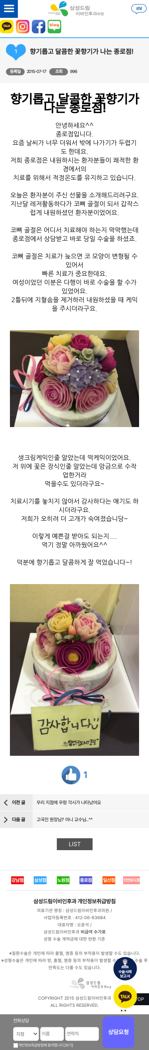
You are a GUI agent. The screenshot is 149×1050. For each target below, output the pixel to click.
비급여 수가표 (93, 932)
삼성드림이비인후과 (54, 901)
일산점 (109, 880)
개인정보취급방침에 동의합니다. (41, 1045)
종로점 (86, 880)
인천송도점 (131, 880)
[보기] (68, 1045)
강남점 (17, 880)
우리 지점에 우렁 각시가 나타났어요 (69, 802)
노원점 (63, 880)
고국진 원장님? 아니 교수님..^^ (65, 819)
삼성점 (40, 880)
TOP (139, 999)
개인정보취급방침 (96, 901)
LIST (75, 844)
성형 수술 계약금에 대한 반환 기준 (74, 939)
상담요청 (118, 1032)
